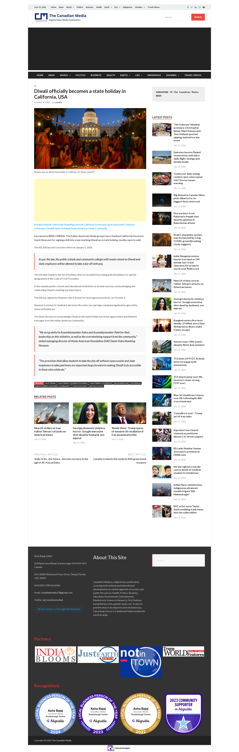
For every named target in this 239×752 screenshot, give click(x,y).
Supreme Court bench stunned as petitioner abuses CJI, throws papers (188, 433)
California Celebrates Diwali (72, 383)
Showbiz (138, 7)
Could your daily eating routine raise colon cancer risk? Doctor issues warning (188, 178)
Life (116, 7)
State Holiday (80, 386)
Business (89, 7)
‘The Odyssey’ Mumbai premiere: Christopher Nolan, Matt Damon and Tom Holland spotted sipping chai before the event (187, 132)
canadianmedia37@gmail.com (56, 592)
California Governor (100, 383)
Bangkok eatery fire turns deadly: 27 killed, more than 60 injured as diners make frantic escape (189, 325)
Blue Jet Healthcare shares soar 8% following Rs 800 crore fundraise (189, 398)
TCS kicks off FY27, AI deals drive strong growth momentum (189, 361)
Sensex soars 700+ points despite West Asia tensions (189, 343)
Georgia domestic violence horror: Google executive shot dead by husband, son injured (89, 433)
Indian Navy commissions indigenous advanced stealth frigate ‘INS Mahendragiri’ (188, 489)
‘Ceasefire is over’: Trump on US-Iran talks (188, 415)
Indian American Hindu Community (53, 386)
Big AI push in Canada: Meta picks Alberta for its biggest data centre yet (189, 198)
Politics (80, 7)
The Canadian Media (61, 740)
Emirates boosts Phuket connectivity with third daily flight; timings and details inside (187, 157)
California (50, 383)
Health (99, 7)
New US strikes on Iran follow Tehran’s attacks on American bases (50, 431)
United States (96, 386)
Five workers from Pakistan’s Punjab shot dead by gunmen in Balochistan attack (186, 218)
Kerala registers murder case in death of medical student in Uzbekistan (187, 469)
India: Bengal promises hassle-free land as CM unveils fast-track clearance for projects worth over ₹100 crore (186, 262)
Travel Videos (154, 7)
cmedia (58, 102)
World (68, 7)
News (61, 7)
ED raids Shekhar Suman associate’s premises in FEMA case (187, 451)
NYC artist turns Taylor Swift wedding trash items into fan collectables (188, 509)
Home (53, 7)
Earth (107, 7)
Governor (135, 383)
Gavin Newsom (121, 383)
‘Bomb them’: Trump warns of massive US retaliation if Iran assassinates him (127, 431)
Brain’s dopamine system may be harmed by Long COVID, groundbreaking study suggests (188, 239)
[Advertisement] (119, 49)
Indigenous (127, 7)
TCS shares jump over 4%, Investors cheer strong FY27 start (188, 380)
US (35, 86)
